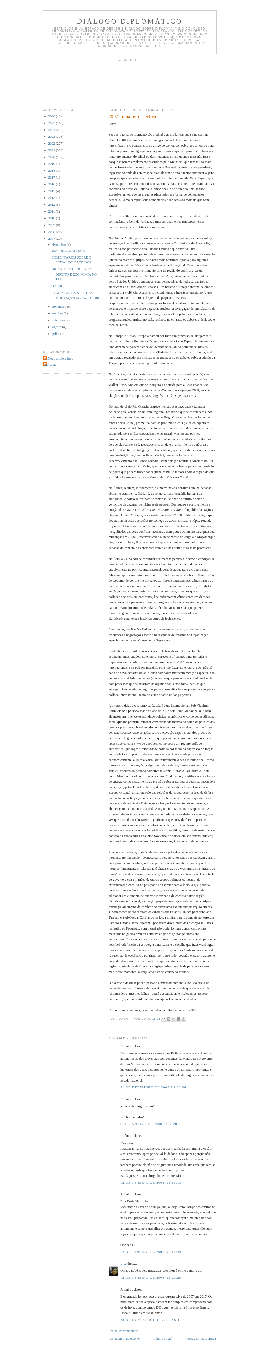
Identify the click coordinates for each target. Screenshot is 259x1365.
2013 (52, 198)
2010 (52, 218)
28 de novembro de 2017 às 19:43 (153, 1320)
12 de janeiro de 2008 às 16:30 (150, 1252)
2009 (52, 225)
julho (56, 334)
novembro (59, 306)
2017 (52, 177)
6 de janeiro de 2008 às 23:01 (149, 1124)
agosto (57, 327)
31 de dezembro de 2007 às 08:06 (153, 1087)
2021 (52, 150)
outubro (58, 313)
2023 (52, 137)
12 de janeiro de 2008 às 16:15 (150, 1182)
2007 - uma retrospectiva (68, 251)
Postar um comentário (123, 1331)
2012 (52, 205)
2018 (52, 171)
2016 (52, 184)
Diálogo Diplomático (130, 21)
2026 (52, 116)
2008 (52, 232)
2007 (52, 238)
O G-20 (56, 286)
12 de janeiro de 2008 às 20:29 (150, 1278)
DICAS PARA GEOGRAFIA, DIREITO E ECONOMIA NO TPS (74, 274)
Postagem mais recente (124, 1338)
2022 (52, 143)
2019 (52, 164)
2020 (52, 157)
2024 (52, 130)
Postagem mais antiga (201, 1338)
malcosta (50, 364)
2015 (52, 191)
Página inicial (163, 1338)
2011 (52, 211)
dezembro (59, 244)
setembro (59, 320)
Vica (123, 1263)
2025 (52, 123)
